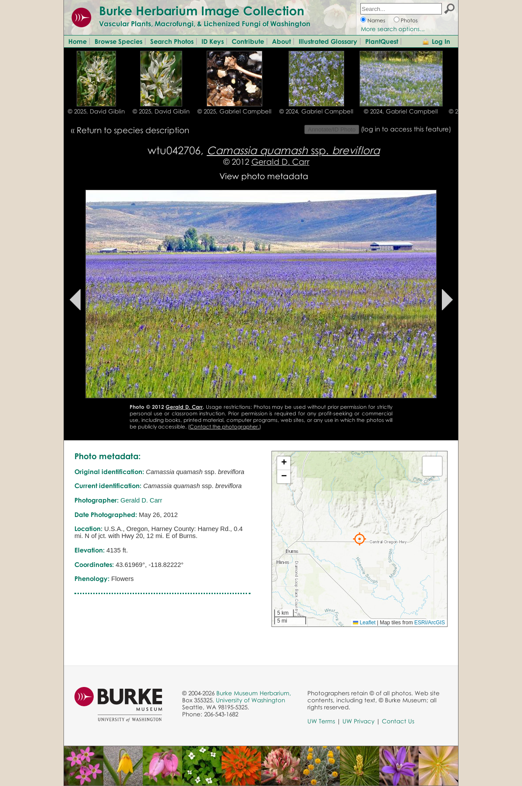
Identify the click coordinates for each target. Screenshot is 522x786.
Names (376, 20)
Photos (409, 20)
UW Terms (321, 721)
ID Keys (212, 41)
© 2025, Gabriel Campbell (235, 111)
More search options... (393, 28)
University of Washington (250, 700)
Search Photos (172, 41)
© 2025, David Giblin (96, 111)
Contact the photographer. (224, 426)
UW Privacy (358, 721)
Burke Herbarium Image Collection (201, 10)
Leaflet (364, 623)
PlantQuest (381, 41)
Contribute (248, 41)
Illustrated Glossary (328, 41)
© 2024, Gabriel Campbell (316, 111)
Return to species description (133, 130)
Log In (441, 41)
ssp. (293, 150)
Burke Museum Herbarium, (253, 693)
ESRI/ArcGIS (429, 623)
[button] (360, 539)
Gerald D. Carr (280, 161)
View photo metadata (263, 176)
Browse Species (118, 41)
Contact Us (398, 721)
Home (77, 41)
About (281, 41)
